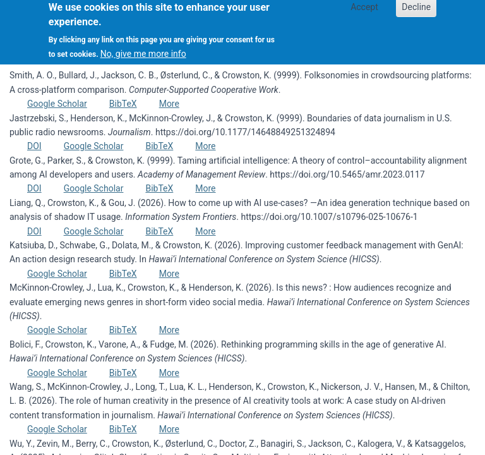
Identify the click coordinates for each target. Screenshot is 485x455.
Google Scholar (57, 104)
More (169, 104)
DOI (34, 146)
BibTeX (123, 104)
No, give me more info (143, 49)
